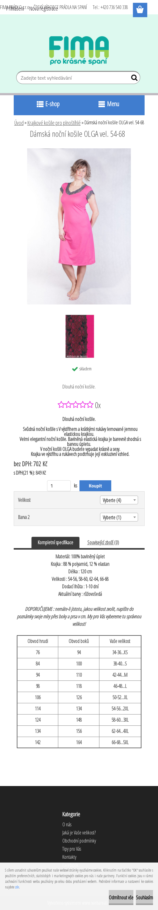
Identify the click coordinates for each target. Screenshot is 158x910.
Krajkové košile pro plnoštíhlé (54, 122)
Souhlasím (144, 897)
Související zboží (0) (103, 542)
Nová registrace (43, 8)
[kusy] (59, 485)
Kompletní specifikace (55, 542)
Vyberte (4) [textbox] (112, 500)
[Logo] (79, 50)
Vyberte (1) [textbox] (112, 517)
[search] (133, 79)
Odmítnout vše (121, 897)
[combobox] (119, 500)
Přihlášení (15, 8)
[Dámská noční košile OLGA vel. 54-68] (79, 150)
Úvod (19, 122)
